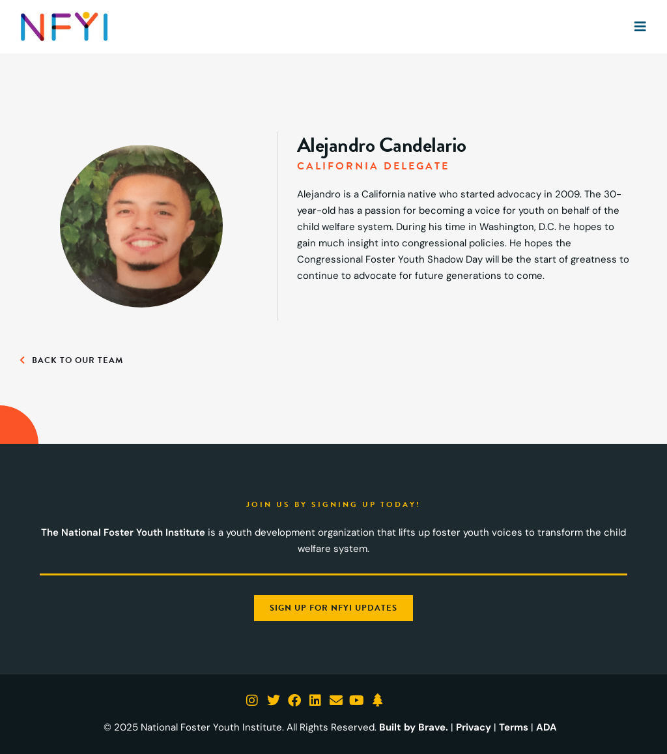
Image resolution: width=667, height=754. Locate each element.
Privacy (473, 727)
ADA (546, 727)
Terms (513, 727)
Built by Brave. (413, 727)
